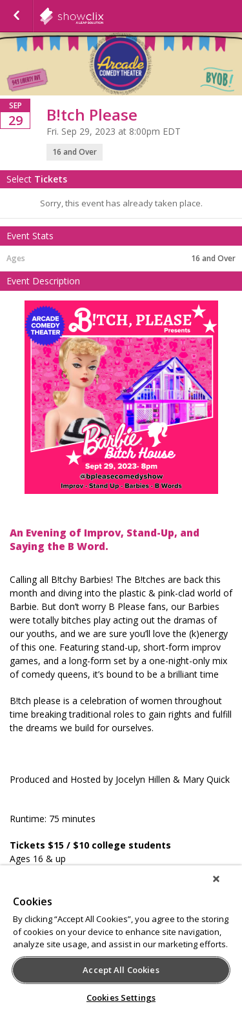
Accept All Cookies (121, 970)
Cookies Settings (121, 997)
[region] (121, 939)
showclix (103, 16)
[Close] (216, 879)
